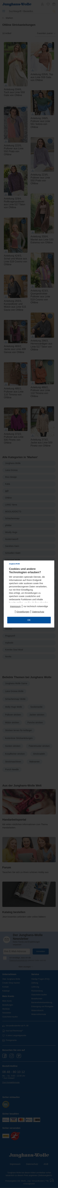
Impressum (15, 606)
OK (28, 620)
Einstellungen (23, 611)
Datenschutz (38, 611)
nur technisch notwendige (35, 606)
